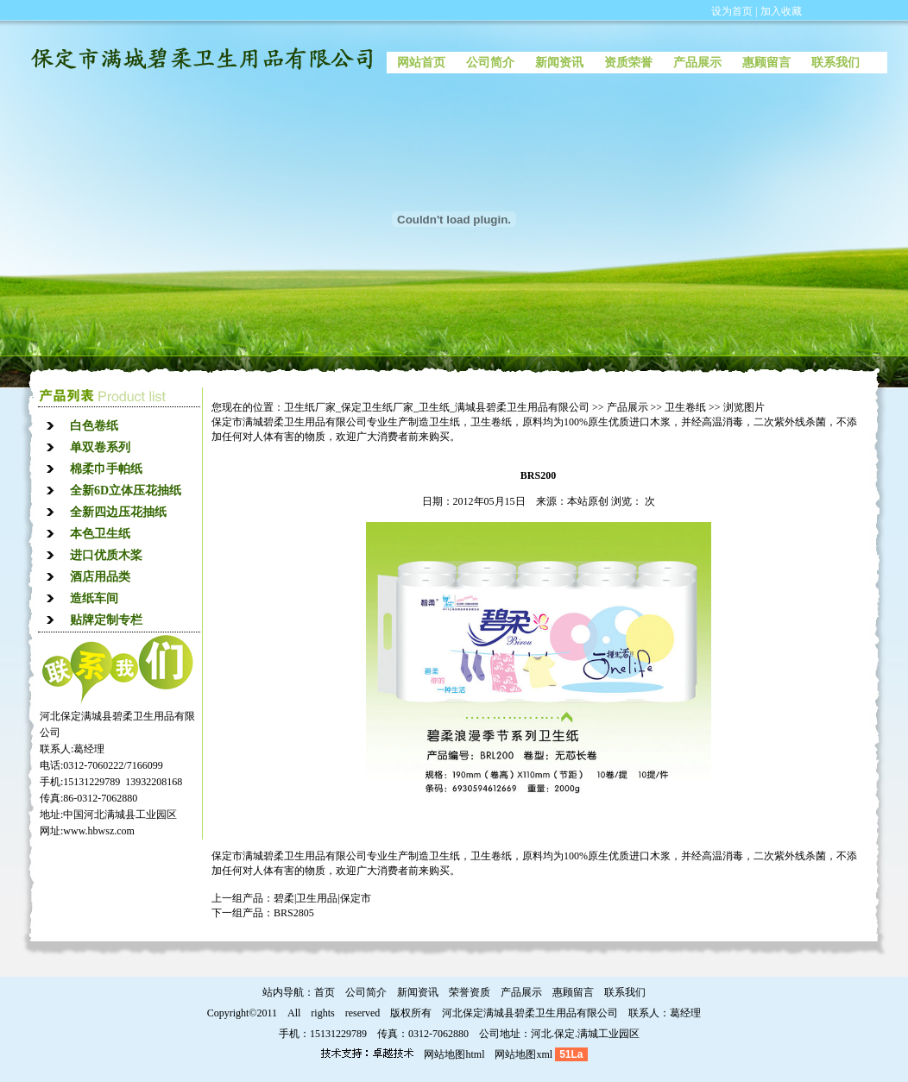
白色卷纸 (94, 425)
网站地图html (454, 1054)
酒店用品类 (100, 576)
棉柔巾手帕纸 (106, 468)
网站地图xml (523, 1054)
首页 (324, 992)
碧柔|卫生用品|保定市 (322, 898)
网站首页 (421, 62)
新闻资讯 (559, 62)
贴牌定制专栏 (106, 619)
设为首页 (732, 11)
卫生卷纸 (685, 407)
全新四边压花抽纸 (118, 512)
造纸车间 (94, 598)
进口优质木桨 (106, 555)
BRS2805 (294, 913)
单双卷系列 (100, 447)
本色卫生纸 (100, 533)
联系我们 (835, 62)
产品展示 (697, 62)
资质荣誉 (628, 62)
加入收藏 (781, 11)
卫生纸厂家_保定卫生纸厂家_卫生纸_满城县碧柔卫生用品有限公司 (437, 407)
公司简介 (490, 62)
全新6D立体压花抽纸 (125, 490)
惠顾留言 (766, 62)
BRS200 (538, 475)
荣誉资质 (469, 992)
